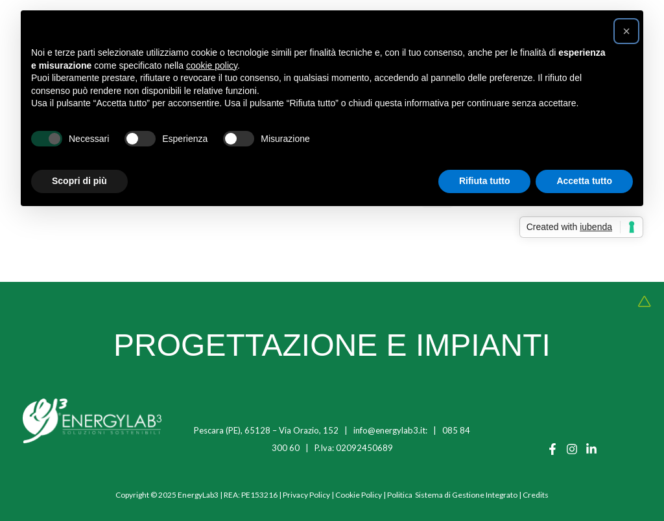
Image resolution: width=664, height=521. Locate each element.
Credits (536, 495)
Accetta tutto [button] (584, 181)
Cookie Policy (358, 495)
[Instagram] (572, 449)
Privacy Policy (306, 495)
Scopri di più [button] (79, 181)
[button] (626, 31)
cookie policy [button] (211, 65)
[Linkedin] (591, 449)
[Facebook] (552, 449)
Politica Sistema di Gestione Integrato (452, 495)
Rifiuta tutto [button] (484, 181)
